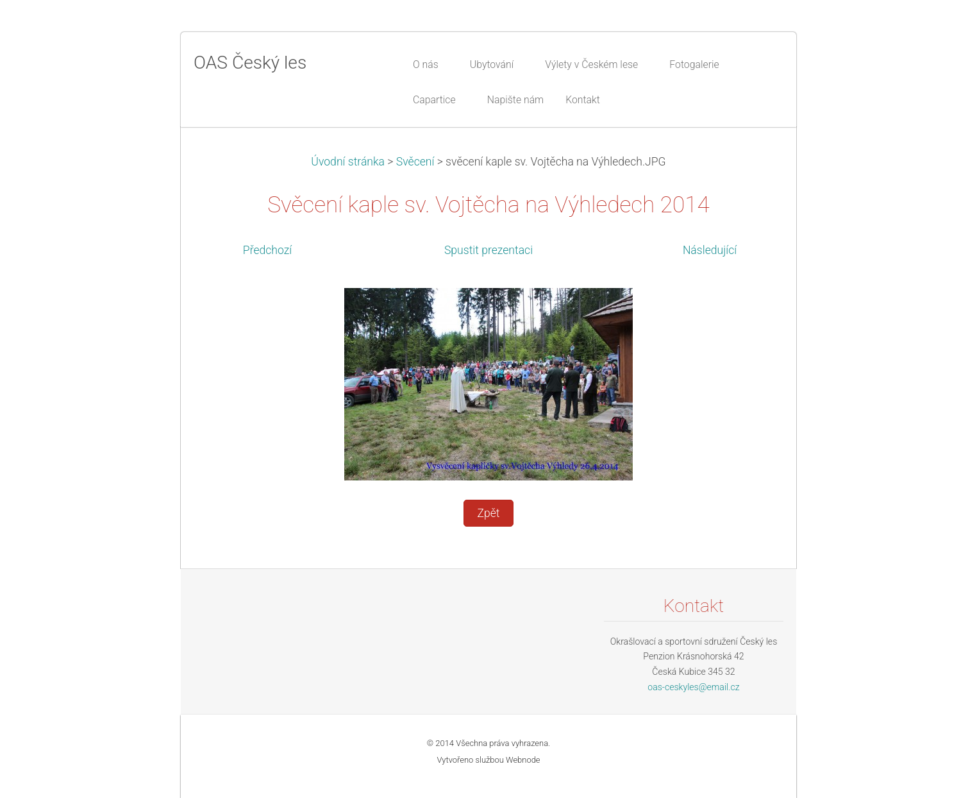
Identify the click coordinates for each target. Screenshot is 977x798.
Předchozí (267, 250)
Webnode (523, 760)
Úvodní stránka (348, 161)
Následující (710, 250)
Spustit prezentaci (488, 250)
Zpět (488, 513)
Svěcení (415, 161)
